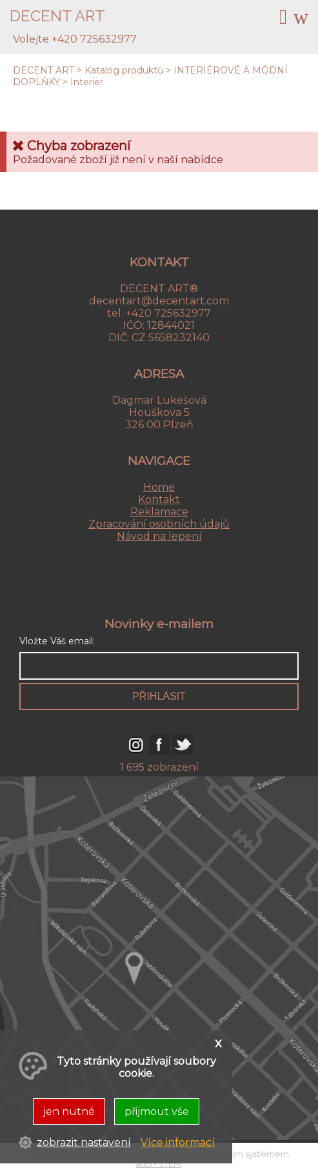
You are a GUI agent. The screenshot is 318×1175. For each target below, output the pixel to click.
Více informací (178, 1142)
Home (159, 487)
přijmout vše (156, 1111)
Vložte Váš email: (57, 641)
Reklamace (159, 512)
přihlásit (159, 696)
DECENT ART (43, 70)
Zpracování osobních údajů (159, 524)
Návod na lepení (159, 536)
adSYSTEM (158, 1164)
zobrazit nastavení (84, 1142)
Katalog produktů (123, 70)
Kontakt (159, 499)
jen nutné (69, 1111)
